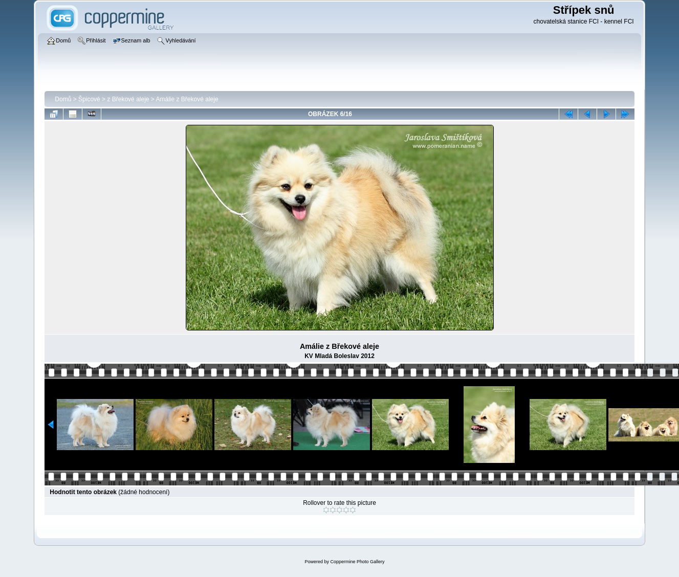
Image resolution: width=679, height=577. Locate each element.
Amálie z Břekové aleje (187, 99)
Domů (63, 99)
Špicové (89, 99)
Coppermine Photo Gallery (357, 561)
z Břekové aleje (128, 99)
